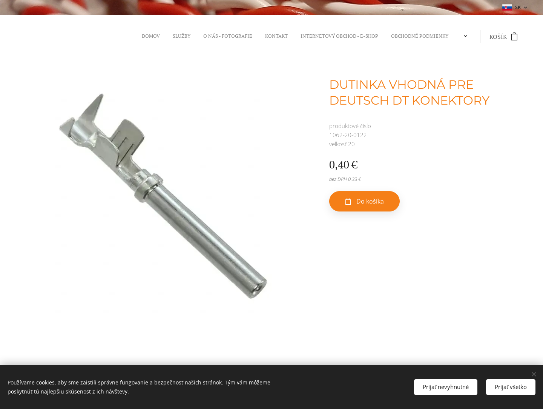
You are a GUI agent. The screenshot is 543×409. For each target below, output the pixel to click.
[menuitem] (376, 36)
